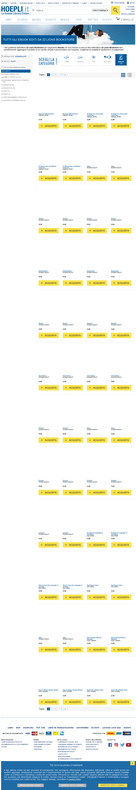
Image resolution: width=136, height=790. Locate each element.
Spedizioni (38, 747)
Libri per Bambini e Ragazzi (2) (15, 97)
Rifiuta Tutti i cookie (72, 785)
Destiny (41, 218)
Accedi (132, 3)
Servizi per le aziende (70, 3)
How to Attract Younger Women (49, 690)
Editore (13, 3)
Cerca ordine (119, 3)
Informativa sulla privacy (68, 747)
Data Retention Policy (66, 751)
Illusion (41, 323)
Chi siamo (131, 7)
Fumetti (50, 19)
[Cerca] (115, 10)
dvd (79, 19)
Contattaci (38, 749)
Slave (88, 428)
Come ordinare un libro (43, 742)
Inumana (41, 533)
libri (8, 19)
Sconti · (96, 727)
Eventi (84, 3)
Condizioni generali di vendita (70, 744)
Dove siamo (130, 9)
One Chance (42, 376)
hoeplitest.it (91, 747)
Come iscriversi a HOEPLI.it (11, 742)
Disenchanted (43, 271)
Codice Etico (63, 754)
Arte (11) (6, 91)
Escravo (41, 480)
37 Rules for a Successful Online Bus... (95, 114)
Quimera (89, 323)
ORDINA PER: (14, 56)
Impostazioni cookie (30, 785)
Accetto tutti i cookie (112, 785)
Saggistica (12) (9, 88)
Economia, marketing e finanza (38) (16, 81)
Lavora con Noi (96, 3)
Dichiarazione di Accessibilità (69, 759)
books (36, 19)
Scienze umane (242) (11, 74)
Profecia (41, 428)
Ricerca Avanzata (128, 14)
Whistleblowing (64, 756)
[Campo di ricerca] (64, 10)
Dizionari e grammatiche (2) (14, 100)
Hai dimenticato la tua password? (14, 744)
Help (133, 11)
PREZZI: (9, 61)
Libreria (4, 3)
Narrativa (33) (8, 85)
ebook (64, 19)
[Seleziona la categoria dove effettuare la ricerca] (100, 10)
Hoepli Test (40, 3)
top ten (93, 19)
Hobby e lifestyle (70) (12, 77)
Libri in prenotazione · (61, 727)
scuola (22, 19)
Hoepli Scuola (53, 3)
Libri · (11, 727)
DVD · (19, 727)
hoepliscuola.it (92, 749)
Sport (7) (6, 94)
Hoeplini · (29, 727)
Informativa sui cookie (67, 749)
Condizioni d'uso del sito (68, 742)
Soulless (89, 480)
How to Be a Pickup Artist (95, 690)
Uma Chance (91, 376)
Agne (88, 166)
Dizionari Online (26, 3)
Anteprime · (83, 727)
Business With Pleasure (46, 114)
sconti (107, 19)
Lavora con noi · (112, 727)
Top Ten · (41, 727)
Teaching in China (92, 585)
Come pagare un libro (42, 744)
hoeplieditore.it (92, 744)
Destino (89, 218)
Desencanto (91, 271)
